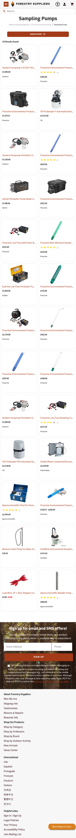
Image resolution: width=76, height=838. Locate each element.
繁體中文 (8, 799)
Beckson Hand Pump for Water (20, 549)
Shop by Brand (11, 736)
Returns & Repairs (13, 713)
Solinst (4, 208)
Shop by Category (13, 727)
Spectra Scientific (8, 519)
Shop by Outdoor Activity (17, 740)
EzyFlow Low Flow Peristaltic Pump (23, 286)
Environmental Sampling (41, 25)
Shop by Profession (14, 731)
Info (6, 762)
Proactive (43, 81)
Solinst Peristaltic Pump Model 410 (22, 199)
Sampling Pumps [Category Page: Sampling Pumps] (38, 19)
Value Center (11, 750)
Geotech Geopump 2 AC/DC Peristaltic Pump (27, 68)
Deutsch (8, 780)
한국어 (7, 804)
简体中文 (8, 794)
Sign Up (39, 657)
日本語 (7, 790)
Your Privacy (10, 824)
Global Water (45, 470)
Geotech (5, 77)
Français (8, 775)
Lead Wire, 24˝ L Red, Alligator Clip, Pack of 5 (27, 593)
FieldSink (43, 558)
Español (8, 766)
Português (9, 771)
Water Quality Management (19, 25)
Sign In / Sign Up (12, 815)
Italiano (8, 785)
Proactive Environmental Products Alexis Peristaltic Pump (33, 111)
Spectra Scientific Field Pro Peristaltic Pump (27, 505)
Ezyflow (5, 295)
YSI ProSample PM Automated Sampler (24, 461)
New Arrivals (11, 745)
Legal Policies (11, 820)
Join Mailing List (12, 834)
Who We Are (10, 698)
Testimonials (10, 708)
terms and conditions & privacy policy (51, 681)
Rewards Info (11, 717)
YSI (41, 120)
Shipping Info (11, 703)
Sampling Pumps (60, 25)
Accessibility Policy (14, 829)
